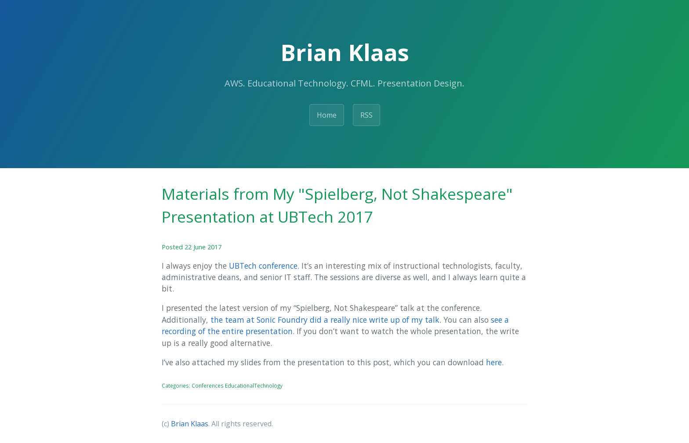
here (494, 362)
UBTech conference (263, 265)
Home (327, 115)
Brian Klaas (189, 424)
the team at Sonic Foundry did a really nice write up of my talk (324, 319)
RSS (366, 115)
